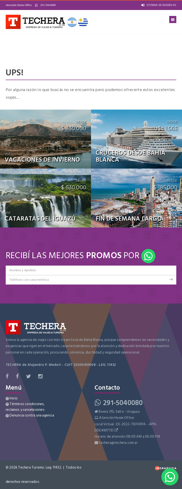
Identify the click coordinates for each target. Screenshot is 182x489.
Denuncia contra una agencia (30, 415)
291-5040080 (45, 5)
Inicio (12, 398)
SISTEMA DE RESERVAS (158, 5)
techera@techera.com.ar (118, 443)
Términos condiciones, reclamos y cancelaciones (25, 407)
